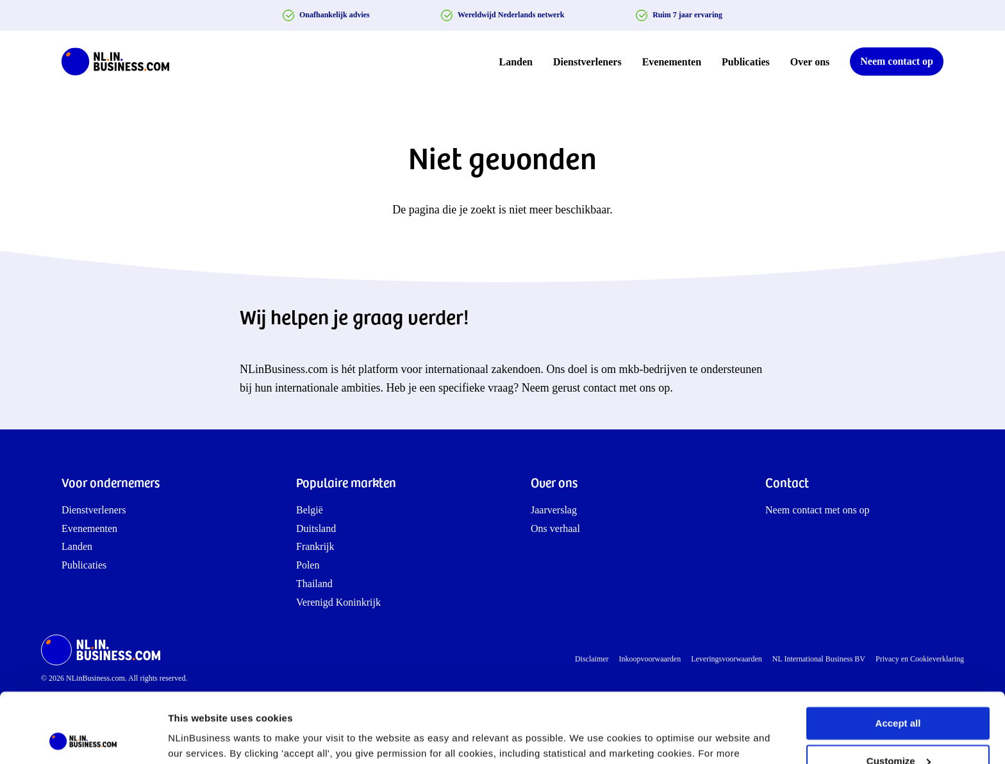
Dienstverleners (587, 61)
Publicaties (746, 61)
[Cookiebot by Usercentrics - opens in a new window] (83, 739)
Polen (307, 565)
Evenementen (671, 61)
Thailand (314, 583)
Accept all (898, 657)
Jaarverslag (554, 509)
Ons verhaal (555, 528)
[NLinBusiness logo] (121, 61)
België (309, 509)
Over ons (809, 61)
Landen (516, 61)
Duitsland (316, 528)
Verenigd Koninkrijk (338, 602)
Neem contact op (896, 61)
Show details (198, 738)
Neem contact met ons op (817, 509)
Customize (899, 695)
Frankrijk (315, 546)
